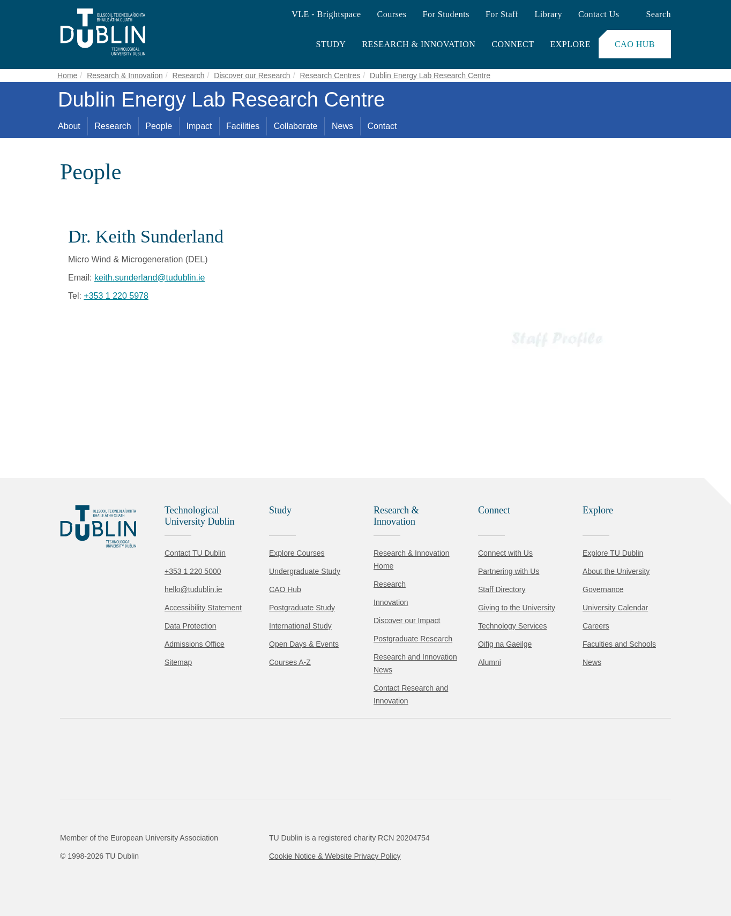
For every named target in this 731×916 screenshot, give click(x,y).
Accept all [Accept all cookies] (56, 875)
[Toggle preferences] (232, 875)
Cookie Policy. (225, 841)
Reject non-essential (145, 875)
